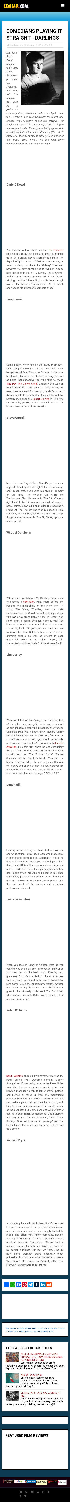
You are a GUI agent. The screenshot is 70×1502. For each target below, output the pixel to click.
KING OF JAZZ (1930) (32, 1375)
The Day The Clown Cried (22, 383)
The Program (55, 250)
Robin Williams (14, 1075)
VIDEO (50, 45)
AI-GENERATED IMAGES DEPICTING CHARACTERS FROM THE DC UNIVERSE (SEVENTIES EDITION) (42, 1357)
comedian (28, 601)
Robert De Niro (41, 398)
